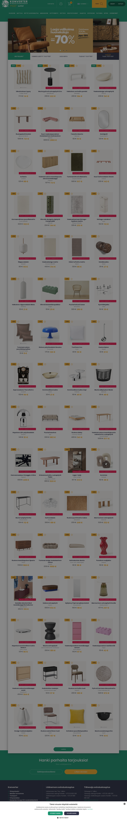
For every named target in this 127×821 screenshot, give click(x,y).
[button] (63, 818)
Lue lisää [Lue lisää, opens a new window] (89, 809)
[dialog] (63, 410)
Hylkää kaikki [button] (71, 813)
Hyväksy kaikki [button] (55, 813)
